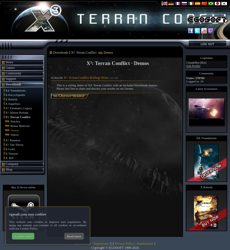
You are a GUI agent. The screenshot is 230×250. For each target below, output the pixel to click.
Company (12, 164)
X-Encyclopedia (15, 95)
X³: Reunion (12, 140)
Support (11, 79)
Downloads (13, 84)
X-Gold (10, 149)
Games (10, 68)
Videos (15, 134)
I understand (23, 236)
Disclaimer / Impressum (92, 244)
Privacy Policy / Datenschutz (134, 244)
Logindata (206, 57)
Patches (15, 121)
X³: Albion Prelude (16, 112)
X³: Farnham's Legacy (18, 108)
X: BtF (9, 158)
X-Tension (11, 153)
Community (13, 73)
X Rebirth (11, 99)
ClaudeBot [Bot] (196, 62)
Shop (9, 169)
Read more (74, 236)
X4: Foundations (15, 90)
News (9, 62)
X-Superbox (12, 103)
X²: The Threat (14, 144)
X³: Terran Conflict (17, 117)
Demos (15, 130)
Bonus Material (20, 125)
